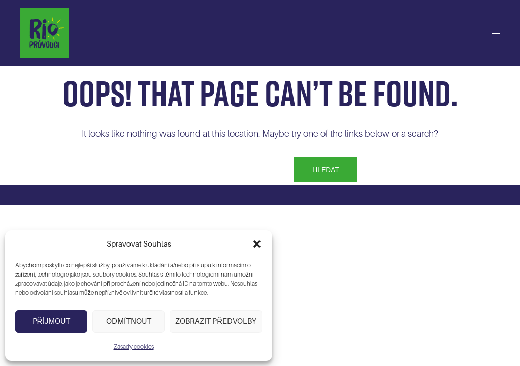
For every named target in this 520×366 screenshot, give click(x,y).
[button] (257, 244)
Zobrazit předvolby (215, 321)
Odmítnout (128, 321)
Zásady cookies (134, 346)
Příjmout (51, 321)
